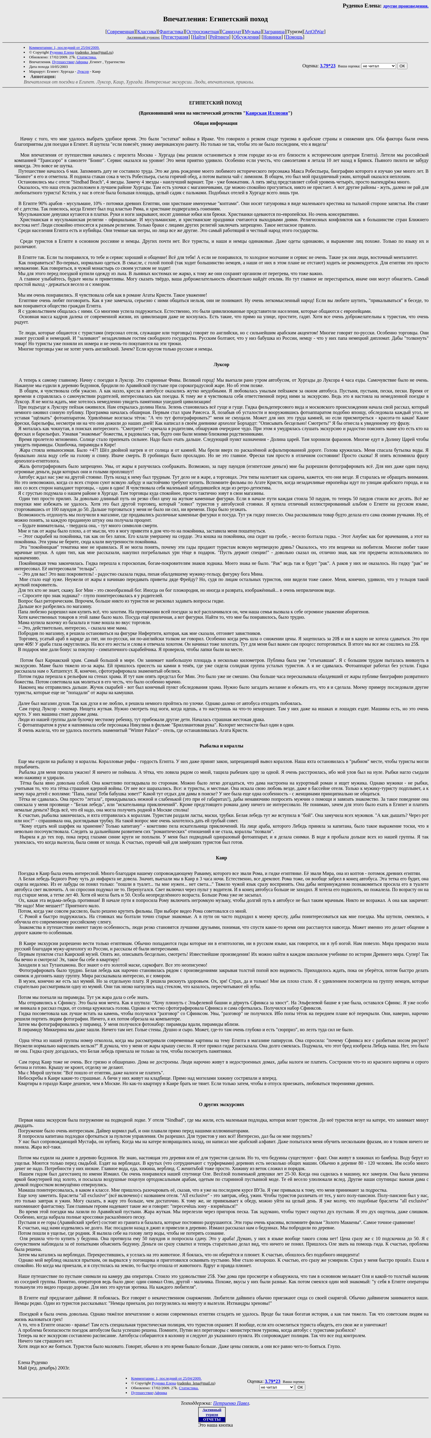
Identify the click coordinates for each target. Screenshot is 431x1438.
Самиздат (231, 31)
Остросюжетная (202, 31)
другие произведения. (406, 5)
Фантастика (171, 31)
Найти (199, 37)
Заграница (274, 31)
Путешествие (63, 62)
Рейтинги (219, 37)
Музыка (253, 31)
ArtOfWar (314, 31)
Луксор (83, 71)
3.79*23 (328, 65)
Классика (146, 31)
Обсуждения (246, 37)
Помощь (294, 37)
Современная (120, 31)
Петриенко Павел (231, 1403)
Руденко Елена (62, 52)
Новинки (272, 37)
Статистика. (87, 57)
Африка (81, 62)
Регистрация (175, 37)
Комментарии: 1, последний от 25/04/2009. (64, 47)
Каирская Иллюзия (267, 113)
